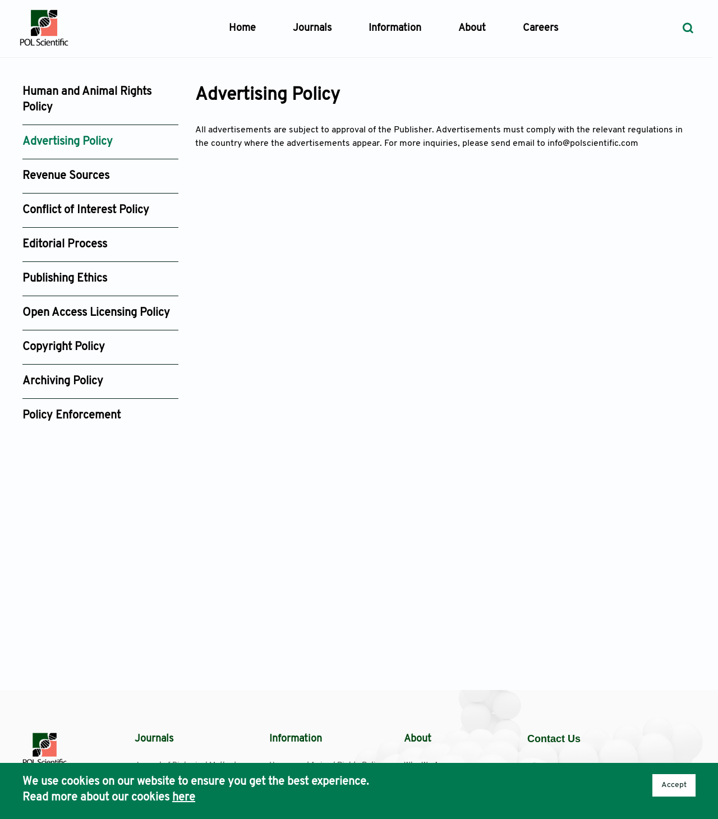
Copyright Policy (63, 347)
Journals (312, 28)
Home (242, 28)
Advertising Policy (67, 142)
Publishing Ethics (64, 278)
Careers (540, 28)
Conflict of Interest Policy (85, 210)
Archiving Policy (62, 381)
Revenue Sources (65, 176)
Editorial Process (64, 244)
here (183, 797)
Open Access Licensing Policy (96, 313)
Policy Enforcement (71, 415)
